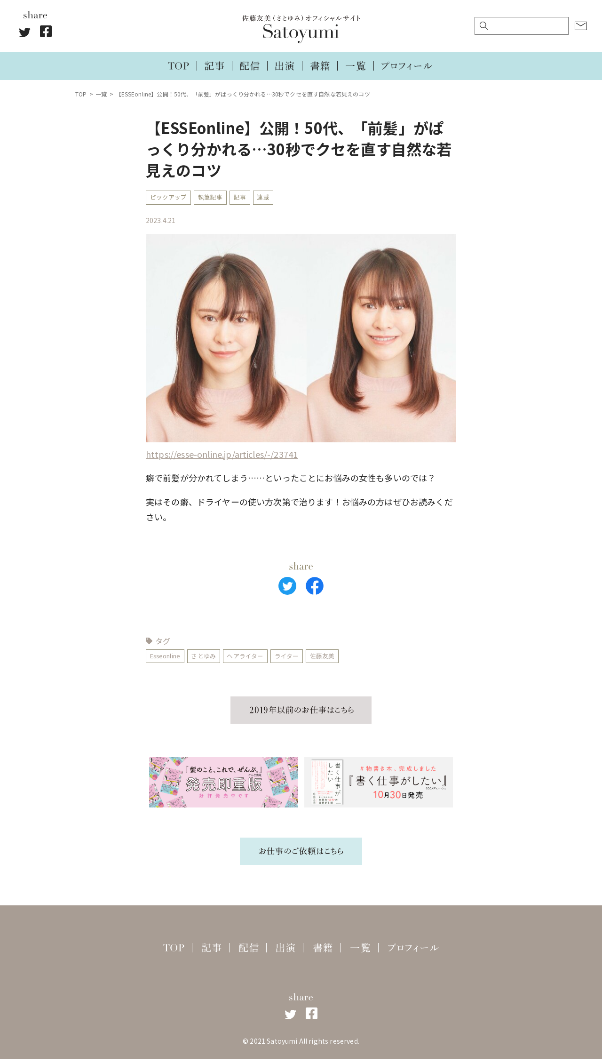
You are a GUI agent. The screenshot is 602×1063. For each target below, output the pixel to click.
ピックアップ (170, 198)
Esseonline (168, 658)
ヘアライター (256, 658)
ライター (301, 658)
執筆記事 (215, 198)
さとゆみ (211, 658)
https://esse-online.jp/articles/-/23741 (222, 456)
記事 (247, 198)
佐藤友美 (339, 658)
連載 (273, 198)
